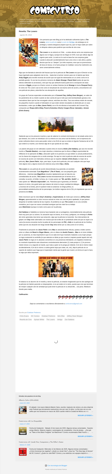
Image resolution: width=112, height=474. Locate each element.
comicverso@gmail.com (73, 304)
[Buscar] (95, 4)
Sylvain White (39, 319)
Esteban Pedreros (48, 316)
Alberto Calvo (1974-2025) (28, 400)
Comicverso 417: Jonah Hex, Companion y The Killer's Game (41, 442)
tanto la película (51, 42)
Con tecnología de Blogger (56, 465)
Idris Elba (60, 316)
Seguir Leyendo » (85, 415)
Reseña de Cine (26, 319)
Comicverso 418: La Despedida (30, 421)
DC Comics (35, 316)
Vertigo (59, 319)
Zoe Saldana (69, 319)
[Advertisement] (56, 375)
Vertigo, (72, 42)
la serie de (65, 42)
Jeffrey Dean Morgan (74, 316)
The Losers (50, 319)
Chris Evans (24, 316)
